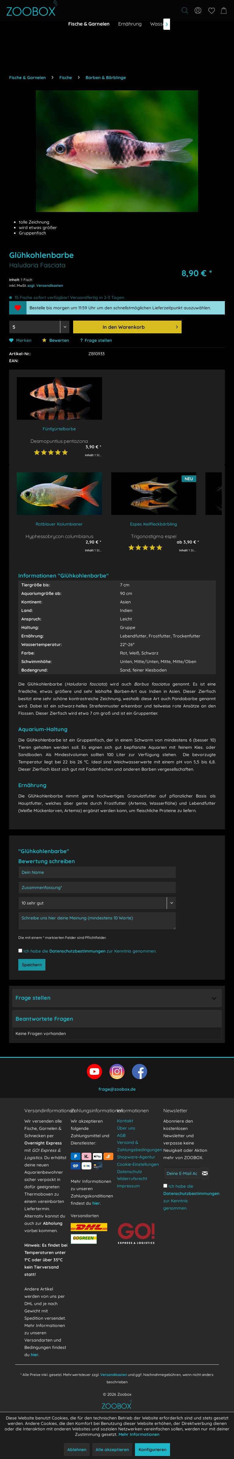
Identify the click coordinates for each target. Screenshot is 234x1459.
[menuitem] (151, 11)
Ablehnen (76, 1449)
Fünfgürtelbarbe (59, 429)
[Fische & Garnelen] (89, 23)
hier (34, 1354)
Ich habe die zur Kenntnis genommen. (90, 951)
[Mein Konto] (198, 11)
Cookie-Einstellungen (138, 1164)
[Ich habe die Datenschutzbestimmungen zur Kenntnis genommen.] (20, 951)
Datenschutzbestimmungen (77, 951)
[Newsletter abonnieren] (204, 1173)
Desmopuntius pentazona (59, 441)
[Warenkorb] (225, 11)
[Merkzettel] (211, 11)
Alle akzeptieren (112, 1449)
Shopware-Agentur (136, 1157)
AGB (121, 1135)
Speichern (32, 964)
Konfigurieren (152, 1449)
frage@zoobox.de (117, 1089)
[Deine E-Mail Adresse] (181, 1173)
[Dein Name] (97, 872)
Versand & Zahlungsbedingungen (138, 1146)
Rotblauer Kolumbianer (59, 524)
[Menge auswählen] (39, 327)
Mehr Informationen (139, 1434)
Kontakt (125, 1121)
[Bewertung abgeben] (97, 903)
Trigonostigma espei (153, 536)
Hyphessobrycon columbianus (59, 536)
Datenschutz (129, 1171)
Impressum (128, 1186)
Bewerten (55, 340)
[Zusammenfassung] (97, 887)
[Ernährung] (130, 23)
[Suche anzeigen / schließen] (185, 11)
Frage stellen (98, 340)
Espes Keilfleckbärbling (153, 524)
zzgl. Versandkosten (45, 285)
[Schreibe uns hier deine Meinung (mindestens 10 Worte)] (97, 921)
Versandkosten (113, 1374)
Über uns (126, 1128)
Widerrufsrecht (132, 1178)
